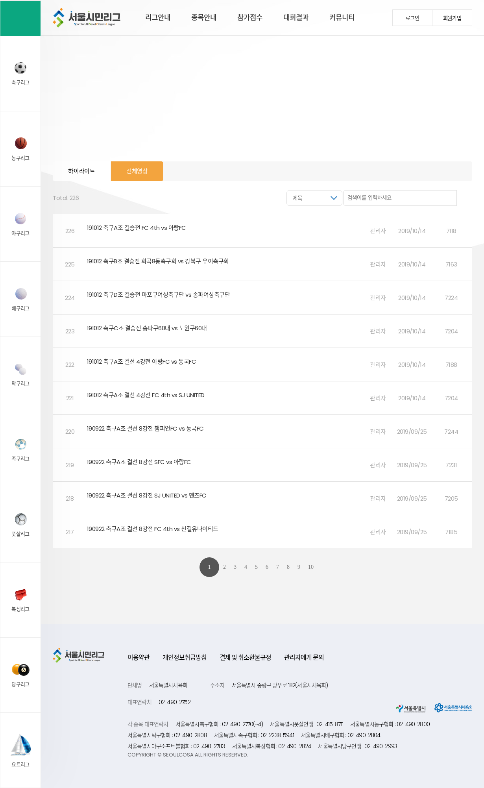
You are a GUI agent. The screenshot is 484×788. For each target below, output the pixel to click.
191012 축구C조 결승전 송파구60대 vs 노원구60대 (148, 328)
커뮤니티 (342, 17)
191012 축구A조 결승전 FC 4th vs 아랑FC (137, 228)
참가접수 (249, 17)
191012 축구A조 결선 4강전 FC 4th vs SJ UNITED (146, 395)
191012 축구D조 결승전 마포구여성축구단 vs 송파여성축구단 (159, 294)
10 (311, 567)
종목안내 (203, 17)
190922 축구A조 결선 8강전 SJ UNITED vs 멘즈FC (147, 495)
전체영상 (137, 171)
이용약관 (138, 657)
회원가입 (452, 18)
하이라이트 (81, 171)
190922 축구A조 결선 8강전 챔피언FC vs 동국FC (146, 428)
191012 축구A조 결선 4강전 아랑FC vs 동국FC (142, 361)
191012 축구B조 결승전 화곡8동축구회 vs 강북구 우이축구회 (159, 261)
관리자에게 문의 (304, 657)
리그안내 (157, 17)
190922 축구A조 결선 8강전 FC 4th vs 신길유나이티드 (153, 529)
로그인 (412, 18)
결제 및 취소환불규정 (246, 657)
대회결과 (296, 17)
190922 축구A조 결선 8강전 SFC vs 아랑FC (140, 462)
